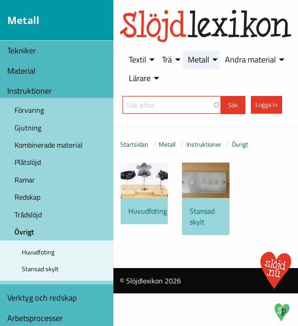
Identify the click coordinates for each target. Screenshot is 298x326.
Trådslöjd (28, 214)
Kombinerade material (49, 144)
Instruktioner (29, 91)
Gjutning (28, 127)
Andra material (250, 59)
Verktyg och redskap (42, 298)
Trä (167, 59)
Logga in (266, 105)
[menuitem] (139, 60)
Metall (198, 59)
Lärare (140, 78)
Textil (137, 59)
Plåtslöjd (28, 162)
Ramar (25, 179)
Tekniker (21, 50)
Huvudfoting (38, 252)
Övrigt (24, 231)
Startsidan (134, 144)
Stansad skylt (40, 268)
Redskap (27, 197)
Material (21, 71)
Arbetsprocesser (35, 318)
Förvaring (29, 110)
